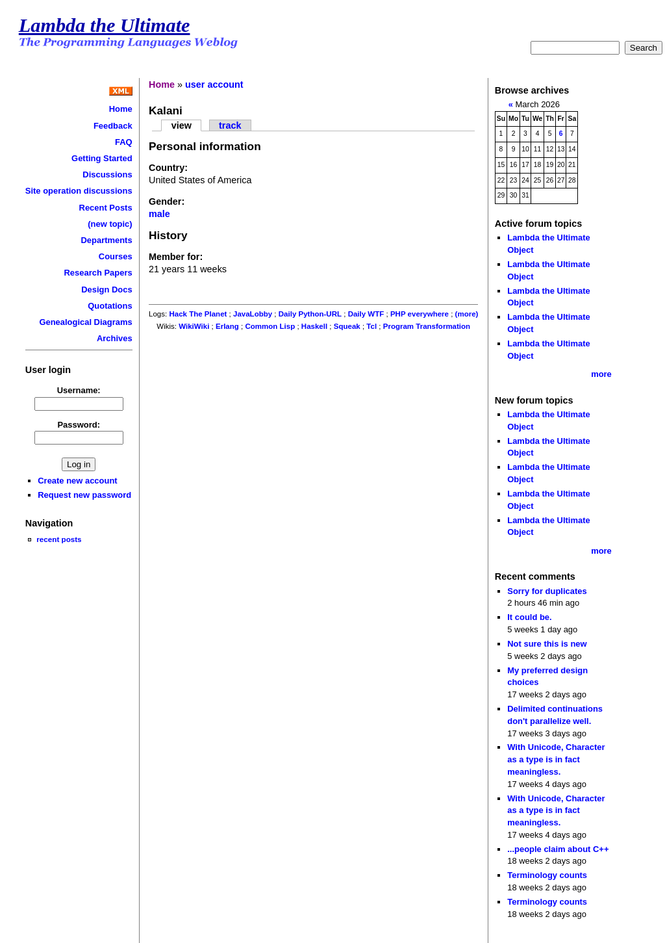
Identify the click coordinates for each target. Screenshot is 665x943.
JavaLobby (252, 314)
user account (214, 84)
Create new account (77, 480)
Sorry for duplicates (546, 591)
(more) (467, 314)
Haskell (314, 326)
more (601, 374)
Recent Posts (105, 208)
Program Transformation (426, 326)
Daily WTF (366, 314)
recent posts (58, 539)
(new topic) (110, 224)
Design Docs (106, 289)
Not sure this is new (546, 644)
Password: (78, 425)
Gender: (166, 201)
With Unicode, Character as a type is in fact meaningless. (556, 759)
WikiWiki (194, 326)
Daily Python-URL (310, 314)
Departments (106, 240)
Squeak (347, 326)
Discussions (107, 174)
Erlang (227, 326)
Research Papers (98, 273)
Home (120, 109)
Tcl (371, 326)
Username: (79, 390)
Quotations (110, 306)
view (181, 125)
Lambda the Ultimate (104, 25)
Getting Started (101, 158)
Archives (114, 338)
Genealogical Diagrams (85, 322)
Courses (115, 256)
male (159, 214)
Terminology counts (547, 875)
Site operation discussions (78, 191)
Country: (168, 167)
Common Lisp (270, 326)
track (230, 125)
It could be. (529, 617)
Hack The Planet (198, 314)
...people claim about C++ (558, 849)
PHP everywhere (419, 314)
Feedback (113, 126)
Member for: (176, 257)
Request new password (84, 495)
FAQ (123, 142)
